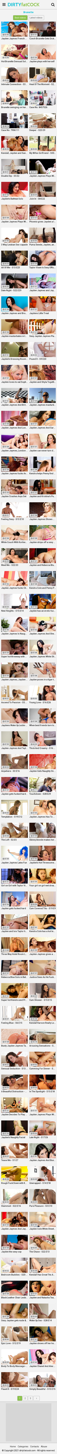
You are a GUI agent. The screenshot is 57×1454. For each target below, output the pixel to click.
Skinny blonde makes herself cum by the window (42, 840)
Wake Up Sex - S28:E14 (40, 1320)
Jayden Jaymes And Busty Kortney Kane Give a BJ (42, 1160)
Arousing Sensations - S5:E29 (42, 1046)
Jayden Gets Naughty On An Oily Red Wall (42, 771)
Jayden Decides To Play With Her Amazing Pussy (14, 1114)
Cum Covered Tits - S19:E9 (42, 908)
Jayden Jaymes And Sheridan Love (42, 633)
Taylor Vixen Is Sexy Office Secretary (42, 267)
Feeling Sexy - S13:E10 (12, 519)
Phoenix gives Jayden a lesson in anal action (42, 221)
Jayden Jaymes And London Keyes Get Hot (14, 428)
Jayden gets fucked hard (13, 908)
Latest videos (36, 17)
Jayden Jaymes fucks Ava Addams (14, 473)
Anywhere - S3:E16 (10, 771)
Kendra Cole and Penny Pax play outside (42, 588)
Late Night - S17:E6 (38, 1137)
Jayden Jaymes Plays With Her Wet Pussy (42, 176)
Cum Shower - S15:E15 (40, 1000)
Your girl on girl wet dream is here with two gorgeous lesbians (42, 885)
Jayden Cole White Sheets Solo (42, 1229)
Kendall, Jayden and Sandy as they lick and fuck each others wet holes (14, 153)
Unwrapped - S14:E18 (39, 1183)
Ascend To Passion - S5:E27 (14, 702)
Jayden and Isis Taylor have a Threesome (14, 931)
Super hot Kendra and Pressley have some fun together (14, 1000)
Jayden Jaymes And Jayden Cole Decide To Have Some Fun (14, 1229)
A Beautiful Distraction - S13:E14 (14, 1091)
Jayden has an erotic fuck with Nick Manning (42, 611)
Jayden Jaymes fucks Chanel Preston (14, 588)
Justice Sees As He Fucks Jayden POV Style (42, 977)
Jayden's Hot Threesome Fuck (42, 862)
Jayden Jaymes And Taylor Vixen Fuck (14, 748)
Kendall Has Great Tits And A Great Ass (42, 1275)
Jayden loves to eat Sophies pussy (14, 382)
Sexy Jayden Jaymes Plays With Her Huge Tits (42, 336)
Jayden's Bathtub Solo (12, 199)
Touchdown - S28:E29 (40, 794)
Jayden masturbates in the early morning (14, 336)
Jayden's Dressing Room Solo (14, 359)
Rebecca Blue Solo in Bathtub (14, 977)
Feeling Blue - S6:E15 (11, 1023)
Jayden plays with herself (42, 61)
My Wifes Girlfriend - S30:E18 (42, 153)
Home (13, 1446)
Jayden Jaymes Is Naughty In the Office (14, 633)
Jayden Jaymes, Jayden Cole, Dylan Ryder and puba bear (14, 679)
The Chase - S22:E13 (39, 1251)
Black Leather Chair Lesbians (14, 1297)
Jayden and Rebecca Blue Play (42, 565)
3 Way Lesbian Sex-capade (14, 244)
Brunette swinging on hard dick (14, 107)
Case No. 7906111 (10, 130)
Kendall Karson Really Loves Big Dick (42, 1023)
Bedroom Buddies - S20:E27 (14, 1275)
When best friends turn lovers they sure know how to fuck (42, 725)
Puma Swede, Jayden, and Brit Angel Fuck (42, 244)
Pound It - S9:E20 (37, 359)
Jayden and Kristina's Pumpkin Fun (42, 496)
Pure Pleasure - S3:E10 (40, 1206)
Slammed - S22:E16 (11, 1206)
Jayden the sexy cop (11, 1251)
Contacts (34, 1446)
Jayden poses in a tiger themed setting (42, 679)
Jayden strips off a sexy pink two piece (42, 542)
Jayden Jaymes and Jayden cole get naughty (42, 290)
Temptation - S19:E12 (11, 817)
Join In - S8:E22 (37, 199)
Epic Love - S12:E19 (11, 1343)
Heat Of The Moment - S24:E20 (42, 84)
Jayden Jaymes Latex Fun (14, 862)
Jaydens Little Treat (39, 313)
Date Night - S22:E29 (11, 290)
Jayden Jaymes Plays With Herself (42, 1114)
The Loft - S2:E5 (9, 840)
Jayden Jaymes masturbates (42, 405)
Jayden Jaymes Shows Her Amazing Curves (42, 519)
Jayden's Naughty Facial (13, 1137)
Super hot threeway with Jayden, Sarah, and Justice (14, 656)
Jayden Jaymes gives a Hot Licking (42, 954)
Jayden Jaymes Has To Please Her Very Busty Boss (42, 817)
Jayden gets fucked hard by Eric (14, 794)
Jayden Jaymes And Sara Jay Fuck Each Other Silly (42, 428)
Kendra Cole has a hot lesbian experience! (42, 931)
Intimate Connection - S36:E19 (14, 84)
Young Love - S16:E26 (40, 702)
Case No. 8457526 (38, 107)
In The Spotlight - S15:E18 (42, 1091)
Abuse (44, 1446)
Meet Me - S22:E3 (9, 565)
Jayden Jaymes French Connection (14, 38)
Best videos (20, 17)
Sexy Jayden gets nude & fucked (14, 1320)
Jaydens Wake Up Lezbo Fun (14, 725)
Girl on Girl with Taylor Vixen (14, 885)
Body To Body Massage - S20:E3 (14, 1366)
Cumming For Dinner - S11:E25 (42, 1068)
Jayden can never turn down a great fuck (42, 450)
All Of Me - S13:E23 (10, 267)
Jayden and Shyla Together (42, 382)
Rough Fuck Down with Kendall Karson (14, 1183)
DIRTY (15, 4)
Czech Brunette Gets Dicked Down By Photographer (42, 38)
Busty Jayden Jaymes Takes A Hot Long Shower (14, 1046)
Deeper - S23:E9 (37, 130)
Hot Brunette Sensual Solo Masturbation (14, 61)
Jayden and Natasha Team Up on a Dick (42, 1297)
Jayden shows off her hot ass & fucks (42, 1343)
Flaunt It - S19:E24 (10, 1389)
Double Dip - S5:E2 (10, 176)
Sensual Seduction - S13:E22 (14, 1068)
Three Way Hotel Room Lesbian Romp (14, 954)
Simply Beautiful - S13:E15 (42, 1389)
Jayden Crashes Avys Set (13, 496)
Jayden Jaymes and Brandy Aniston (14, 313)
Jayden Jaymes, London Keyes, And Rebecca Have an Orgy (14, 450)
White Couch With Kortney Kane (14, 542)
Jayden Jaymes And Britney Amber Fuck (14, 405)
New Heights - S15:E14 (12, 611)
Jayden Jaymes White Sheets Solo (42, 656)
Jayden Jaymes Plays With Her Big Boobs (14, 221)
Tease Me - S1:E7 (9, 1160)
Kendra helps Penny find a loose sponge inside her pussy (42, 473)
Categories (23, 1446)
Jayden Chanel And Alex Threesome (42, 1366)
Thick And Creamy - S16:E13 (42, 748)
